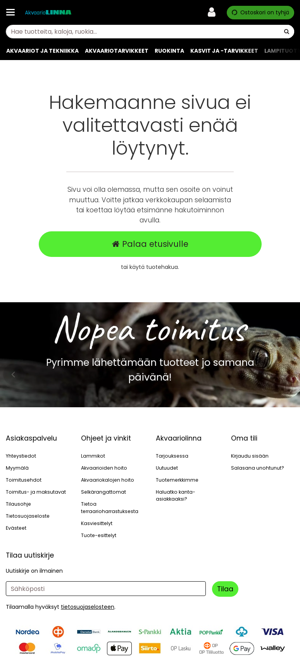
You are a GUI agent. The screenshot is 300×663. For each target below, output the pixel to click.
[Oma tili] (214, 12)
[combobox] (150, 31)
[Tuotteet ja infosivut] (13, 12)
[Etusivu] (48, 12)
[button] (87, 607)
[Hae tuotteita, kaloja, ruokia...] (150, 31)
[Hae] (286, 31)
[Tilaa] (225, 589)
